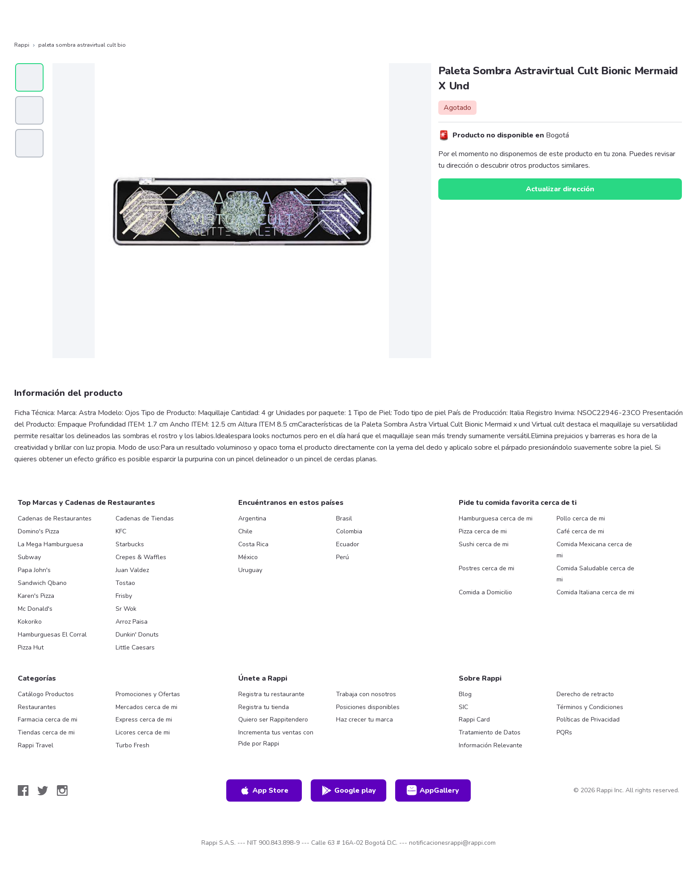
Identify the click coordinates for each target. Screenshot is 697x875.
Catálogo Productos (46, 694)
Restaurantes (37, 707)
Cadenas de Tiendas (145, 518)
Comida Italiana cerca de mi (595, 592)
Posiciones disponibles (368, 707)
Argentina (252, 518)
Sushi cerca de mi (484, 544)
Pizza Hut (31, 647)
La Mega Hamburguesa (50, 544)
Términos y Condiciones (590, 707)
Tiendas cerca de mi (46, 732)
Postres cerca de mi (486, 568)
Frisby (124, 596)
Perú (342, 557)
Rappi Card (474, 719)
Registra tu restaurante (271, 694)
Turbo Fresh (132, 745)
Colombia (349, 531)
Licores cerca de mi (143, 732)
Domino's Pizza (38, 531)
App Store (264, 790)
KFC (121, 531)
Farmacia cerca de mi (47, 719)
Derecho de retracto (585, 694)
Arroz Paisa (132, 621)
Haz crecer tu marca (364, 719)
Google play (348, 790)
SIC (463, 707)
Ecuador (347, 544)
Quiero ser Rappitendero (273, 719)
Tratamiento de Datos (490, 732)
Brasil (344, 518)
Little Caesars (135, 647)
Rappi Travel (35, 745)
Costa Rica (253, 544)
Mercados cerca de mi (146, 707)
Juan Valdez (132, 570)
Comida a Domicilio (485, 592)
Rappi (21, 44)
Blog (465, 694)
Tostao (125, 583)
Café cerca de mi (580, 531)
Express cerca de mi (144, 719)
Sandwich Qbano (42, 583)
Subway (29, 557)
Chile (245, 531)
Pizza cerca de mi (483, 531)
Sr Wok (126, 609)
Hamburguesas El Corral (52, 634)
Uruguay (250, 570)
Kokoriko (30, 621)
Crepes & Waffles (141, 557)
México (248, 557)
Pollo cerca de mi (581, 518)
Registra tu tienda (263, 707)
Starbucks (130, 544)
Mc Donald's (35, 609)
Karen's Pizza (36, 596)
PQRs (564, 732)
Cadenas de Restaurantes (55, 518)
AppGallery (433, 790)
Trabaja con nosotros (366, 694)
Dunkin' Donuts (137, 634)
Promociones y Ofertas (148, 694)
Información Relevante (490, 745)
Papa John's (34, 570)
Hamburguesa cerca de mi (496, 518)
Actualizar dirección (560, 189)
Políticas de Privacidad (588, 719)
